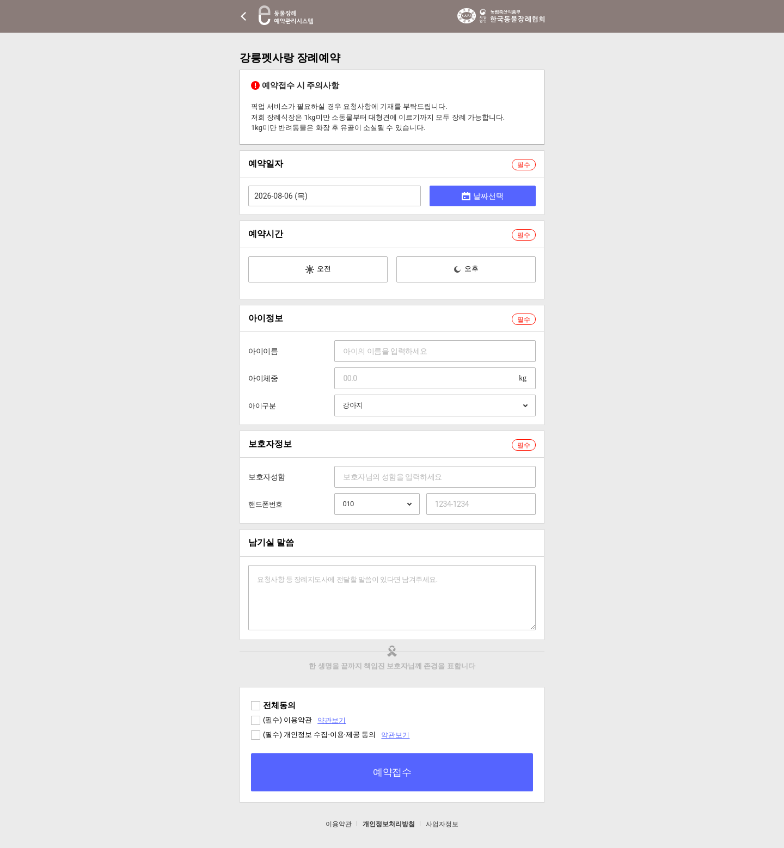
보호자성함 (266, 476)
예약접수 (392, 772)
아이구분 (261, 406)
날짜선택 (483, 196)
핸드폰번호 (265, 504)
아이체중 (263, 378)
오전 (318, 269)
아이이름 (263, 351)
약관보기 (331, 720)
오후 (466, 269)
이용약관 (339, 824)
